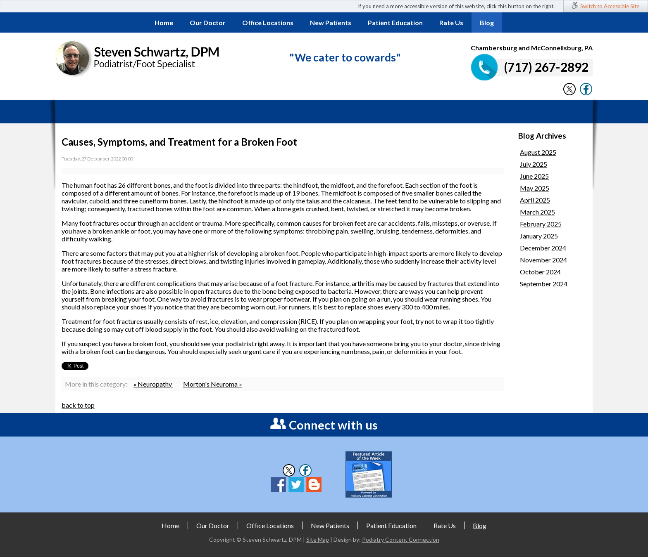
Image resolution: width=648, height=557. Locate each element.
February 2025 (541, 224)
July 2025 (533, 164)
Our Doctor (208, 22)
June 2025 (534, 176)
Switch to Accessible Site (609, 6)
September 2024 (543, 284)
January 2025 (539, 236)
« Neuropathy (153, 384)
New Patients (330, 22)
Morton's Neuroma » (212, 384)
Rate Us (451, 22)
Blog (487, 22)
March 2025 (537, 212)
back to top (78, 405)
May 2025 (534, 188)
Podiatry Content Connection (400, 539)
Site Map (317, 539)
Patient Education (395, 22)
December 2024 (543, 248)
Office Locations (267, 22)
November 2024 (543, 260)
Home (164, 22)
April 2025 (535, 200)
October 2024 (540, 272)
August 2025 (538, 152)
